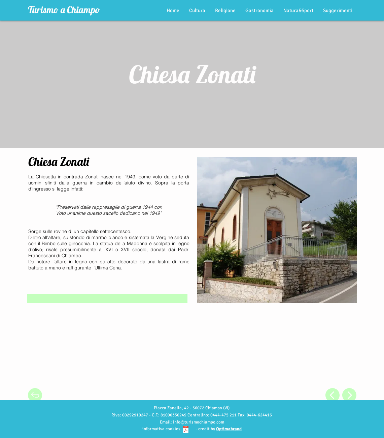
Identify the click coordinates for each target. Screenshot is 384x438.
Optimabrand (229, 429)
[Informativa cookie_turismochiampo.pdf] (185, 430)
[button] (34, 373)
